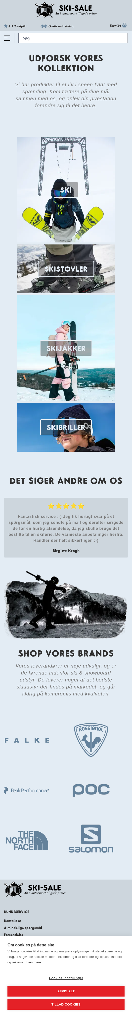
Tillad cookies (66, 1004)
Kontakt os (12, 920)
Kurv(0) (119, 26)
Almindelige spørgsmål (23, 927)
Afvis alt (66, 991)
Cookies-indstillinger (66, 978)
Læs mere (34, 962)
